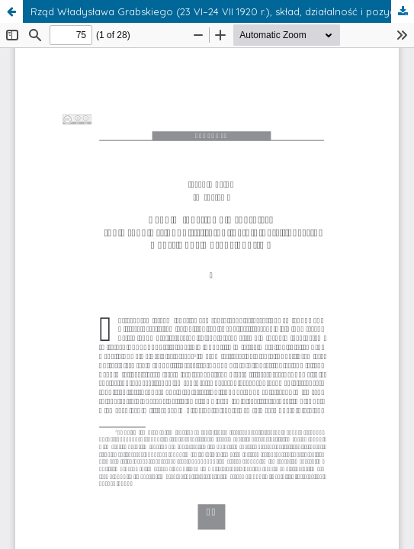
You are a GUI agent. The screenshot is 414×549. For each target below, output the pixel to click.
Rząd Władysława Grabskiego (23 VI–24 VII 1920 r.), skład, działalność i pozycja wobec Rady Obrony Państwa (222, 11)
